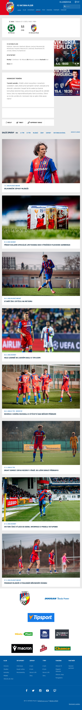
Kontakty (6, 672)
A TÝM (22, 133)
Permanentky (21, 672)
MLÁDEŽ (35, 133)
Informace (20, 666)
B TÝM (29, 133)
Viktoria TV (59, 666)
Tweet (19, 123)
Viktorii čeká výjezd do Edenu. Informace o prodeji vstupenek (31, 527)
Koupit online (21, 669)
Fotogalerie (59, 678)
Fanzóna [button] (49, 10)
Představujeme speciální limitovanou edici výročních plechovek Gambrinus (37, 245)
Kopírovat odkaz (35, 123)
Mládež (6, 676)
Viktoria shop (60, 675)
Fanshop (63, 10)
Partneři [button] (56, 10)
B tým (31, 669)
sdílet (9, 123)
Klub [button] (24, 10)
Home (19, 10)
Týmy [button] (43, 10)
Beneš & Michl (54, 701)
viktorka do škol (59, 133)
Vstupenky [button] (30, 10)
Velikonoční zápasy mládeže (16, 188)
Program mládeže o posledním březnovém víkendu (25, 583)
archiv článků (75, 132)
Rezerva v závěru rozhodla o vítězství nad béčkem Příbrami (30, 414)
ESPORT (48, 133)
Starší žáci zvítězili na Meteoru (18, 301)
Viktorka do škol (8, 679)
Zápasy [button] (38, 10)
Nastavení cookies (74, 704)
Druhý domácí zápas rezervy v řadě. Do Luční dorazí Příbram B (31, 470)
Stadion (6, 669)
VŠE (17, 133)
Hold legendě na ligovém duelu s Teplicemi (22, 358)
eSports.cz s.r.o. (43, 701)
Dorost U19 (33, 672)
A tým (31, 666)
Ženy (42, 133)
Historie (6, 666)
